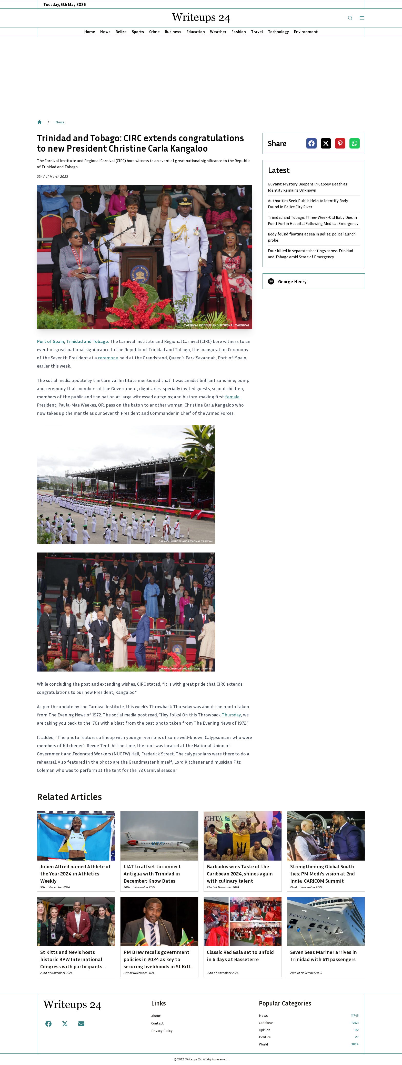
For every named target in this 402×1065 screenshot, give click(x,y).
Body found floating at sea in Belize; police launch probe (312, 237)
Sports (138, 31)
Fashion (239, 31)
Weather (218, 31)
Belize (121, 31)
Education (195, 31)
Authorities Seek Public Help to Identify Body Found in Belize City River (308, 203)
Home (89, 31)
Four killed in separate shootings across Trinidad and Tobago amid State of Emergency (310, 253)
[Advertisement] (201, 75)
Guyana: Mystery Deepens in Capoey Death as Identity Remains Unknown (307, 187)
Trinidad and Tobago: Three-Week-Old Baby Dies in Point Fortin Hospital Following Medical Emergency (313, 220)
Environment (306, 31)
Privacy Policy (162, 1030)
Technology (278, 31)
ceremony (108, 357)
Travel (257, 31)
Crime (154, 31)
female (232, 396)
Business (173, 31)
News (105, 31)
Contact (157, 1023)
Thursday (231, 714)
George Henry (292, 281)
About (156, 1015)
